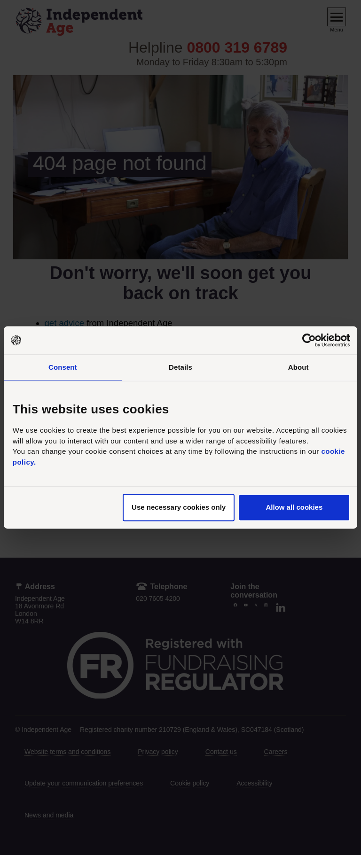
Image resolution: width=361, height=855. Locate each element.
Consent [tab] (62, 367)
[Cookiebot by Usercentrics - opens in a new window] (309, 340)
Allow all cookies (294, 508)
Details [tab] (180, 367)
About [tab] (298, 367)
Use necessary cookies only (179, 508)
